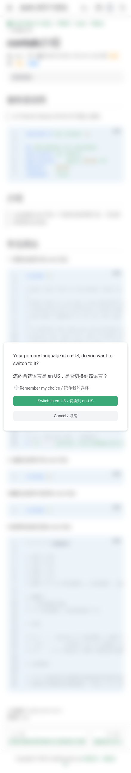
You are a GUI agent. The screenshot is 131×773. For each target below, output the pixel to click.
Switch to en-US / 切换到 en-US (65, 401)
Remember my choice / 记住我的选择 (54, 388)
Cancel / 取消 (65, 416)
